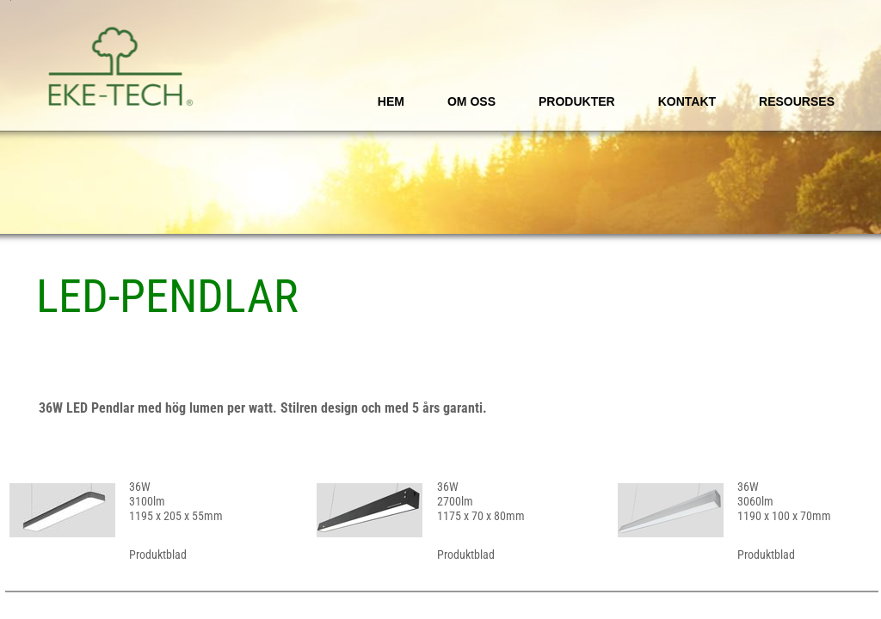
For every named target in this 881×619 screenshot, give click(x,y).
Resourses (797, 101)
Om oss (471, 101)
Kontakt (687, 101)
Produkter (577, 101)
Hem (391, 101)
